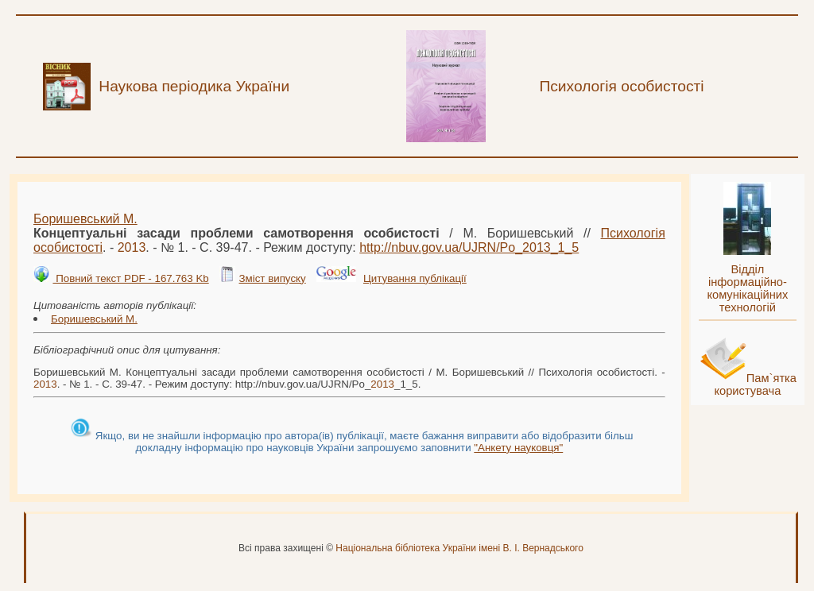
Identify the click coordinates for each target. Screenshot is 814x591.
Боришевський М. (85, 219)
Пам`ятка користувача (755, 384)
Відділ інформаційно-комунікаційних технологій (747, 288)
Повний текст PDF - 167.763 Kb (130, 278)
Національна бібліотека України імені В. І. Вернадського (459, 548)
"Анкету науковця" (518, 448)
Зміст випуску (271, 278)
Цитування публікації (415, 278)
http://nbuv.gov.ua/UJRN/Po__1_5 (469, 247)
